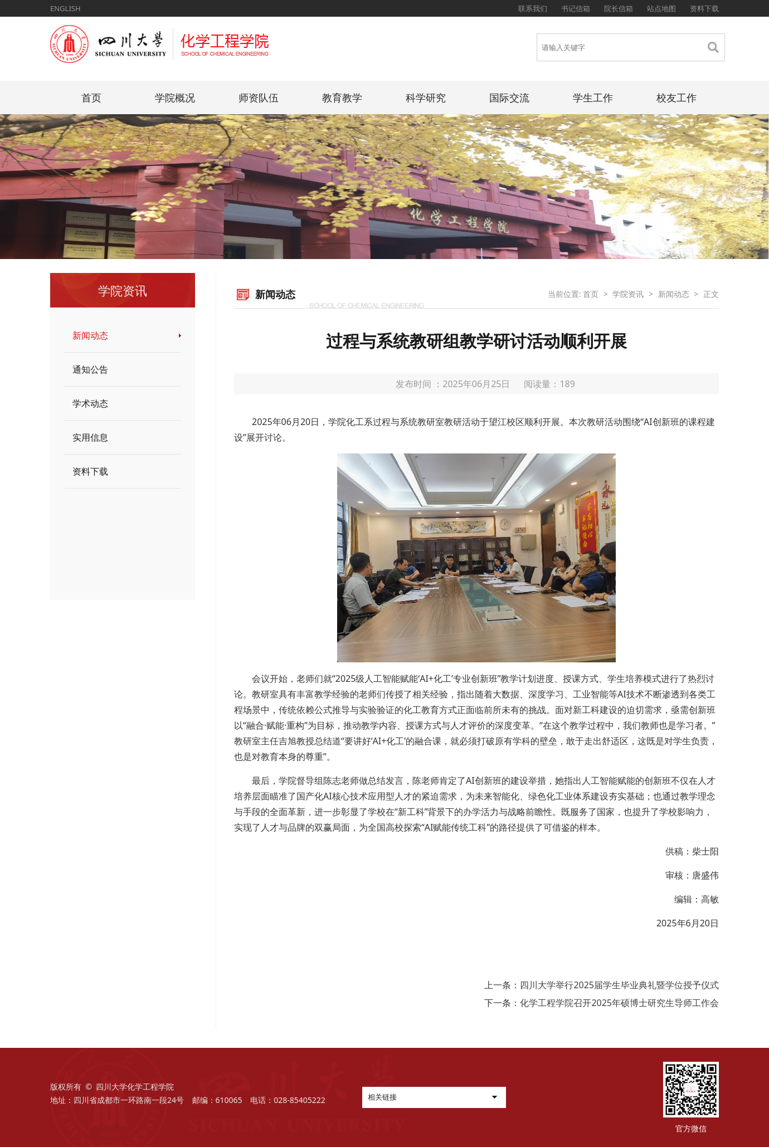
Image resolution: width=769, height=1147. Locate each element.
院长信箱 (618, 8)
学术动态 (90, 403)
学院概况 (175, 97)
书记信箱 (575, 8)
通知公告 (90, 369)
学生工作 (593, 97)
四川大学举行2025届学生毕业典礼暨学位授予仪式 (619, 985)
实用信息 (90, 437)
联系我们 (532, 8)
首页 (91, 97)
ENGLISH (65, 8)
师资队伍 (259, 97)
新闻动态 (90, 335)
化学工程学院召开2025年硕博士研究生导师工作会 (619, 1003)
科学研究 (426, 97)
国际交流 (509, 97)
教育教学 (342, 97)
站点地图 (661, 8)
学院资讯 (628, 294)
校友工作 (676, 97)
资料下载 (704, 8)
